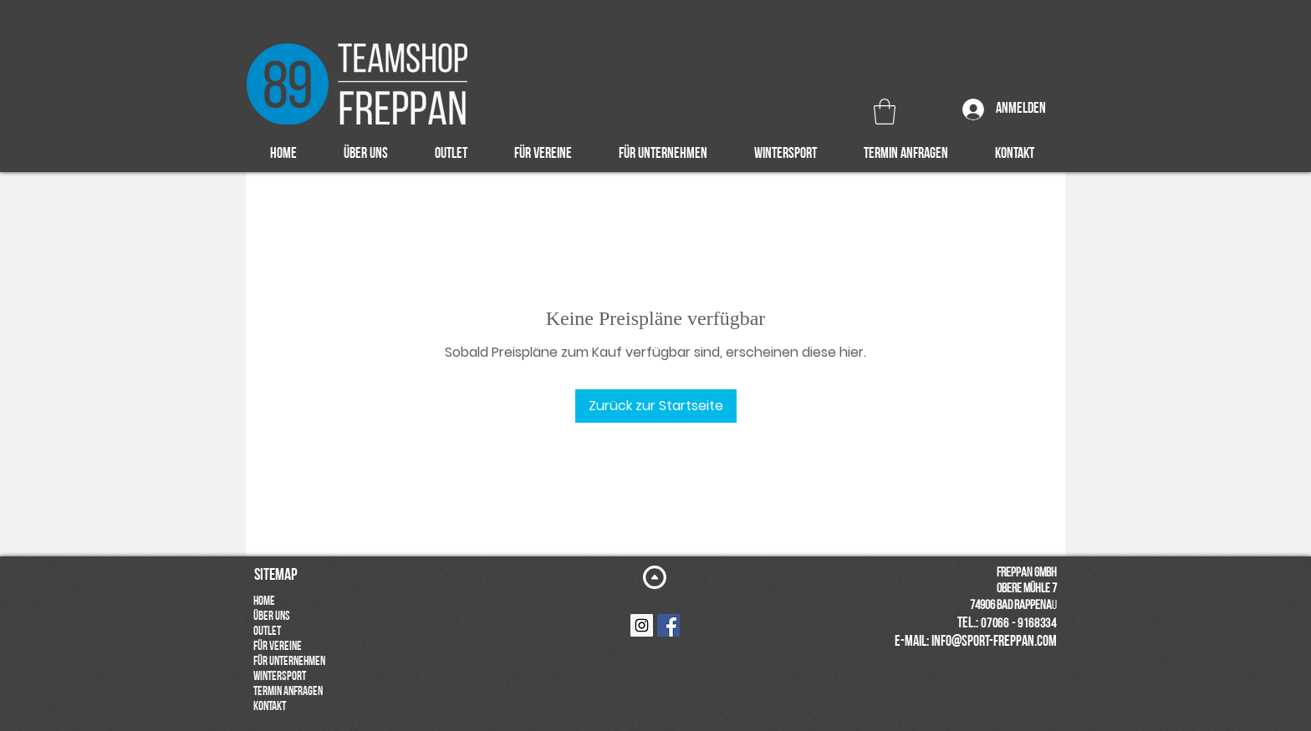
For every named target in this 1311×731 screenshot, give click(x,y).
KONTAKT (269, 707)
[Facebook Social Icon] (668, 625)
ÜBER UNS (271, 617)
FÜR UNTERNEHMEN (289, 662)
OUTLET (267, 632)
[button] (884, 111)
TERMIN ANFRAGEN (288, 692)
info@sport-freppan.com (994, 642)
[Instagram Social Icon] (641, 625)
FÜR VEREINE (277, 647)
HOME (264, 602)
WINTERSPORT (279, 677)
